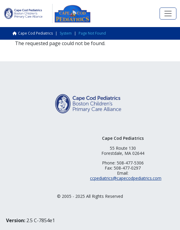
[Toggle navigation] (168, 14)
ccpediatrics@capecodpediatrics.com (125, 178)
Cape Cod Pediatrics (35, 33)
